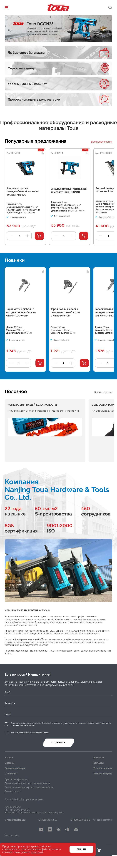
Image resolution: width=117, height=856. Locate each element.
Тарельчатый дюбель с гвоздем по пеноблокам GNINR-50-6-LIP (65, 312)
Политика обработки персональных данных (27, 783)
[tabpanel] (58, 28)
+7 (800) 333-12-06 (80, 820)
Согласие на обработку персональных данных (29, 787)
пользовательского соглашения (23, 725)
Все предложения (101, 141)
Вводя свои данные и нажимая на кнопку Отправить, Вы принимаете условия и (61, 724)
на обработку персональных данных (34, 732)
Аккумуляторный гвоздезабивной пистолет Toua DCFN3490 (23, 191)
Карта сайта (12, 836)
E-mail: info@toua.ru (15, 820)
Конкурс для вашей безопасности (32, 404)
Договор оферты (13, 791)
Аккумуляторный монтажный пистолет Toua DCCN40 (69, 190)
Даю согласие (29, 732)
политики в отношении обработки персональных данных (90, 723)
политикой (37, 852)
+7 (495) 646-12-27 (47, 820)
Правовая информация (16, 779)
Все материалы (103, 392)
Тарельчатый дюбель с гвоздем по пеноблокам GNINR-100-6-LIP (21, 312)
